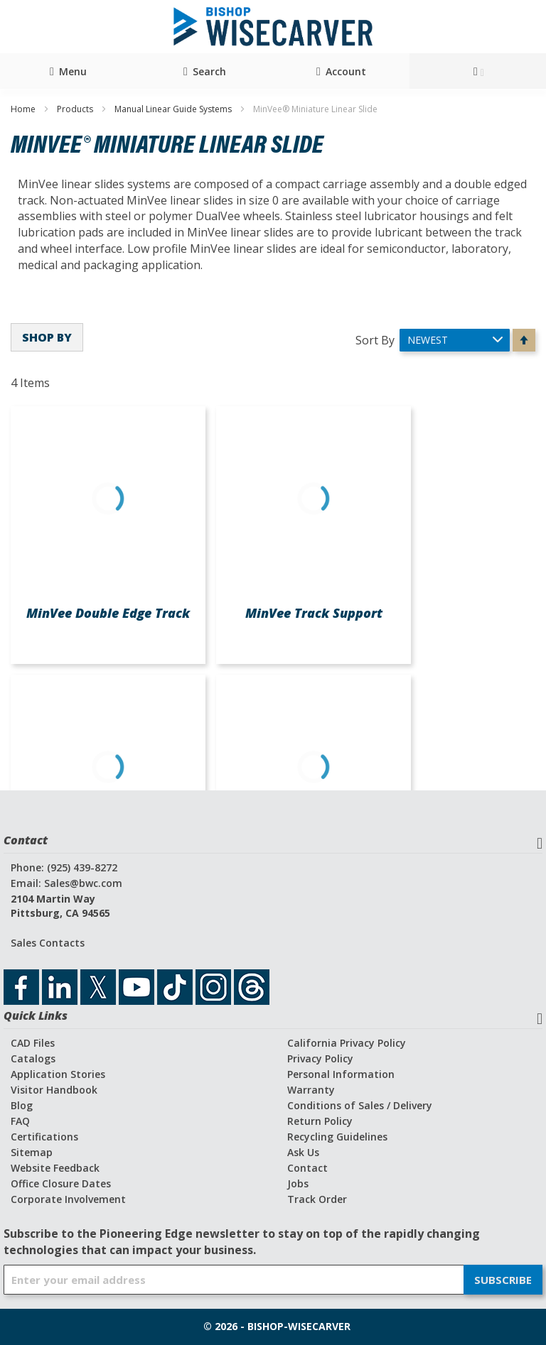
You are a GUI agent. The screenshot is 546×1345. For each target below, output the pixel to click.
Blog (22, 1105)
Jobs (298, 1183)
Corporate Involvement (68, 1199)
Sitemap (32, 1152)
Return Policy (320, 1121)
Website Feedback (55, 1168)
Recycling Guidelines (337, 1136)
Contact (307, 1168)
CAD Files (33, 1043)
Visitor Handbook (54, 1089)
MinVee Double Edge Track (108, 612)
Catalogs (33, 1058)
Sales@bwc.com (83, 883)
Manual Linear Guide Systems (174, 109)
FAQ (20, 1121)
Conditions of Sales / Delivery (359, 1105)
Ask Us (303, 1152)
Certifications (44, 1136)
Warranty (311, 1089)
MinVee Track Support (313, 612)
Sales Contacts (48, 942)
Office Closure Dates (61, 1183)
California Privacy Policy (346, 1043)
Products (76, 109)
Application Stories (58, 1074)
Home (24, 109)
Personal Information (341, 1074)
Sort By (375, 339)
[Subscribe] (503, 1280)
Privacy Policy (320, 1058)
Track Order (317, 1199)
